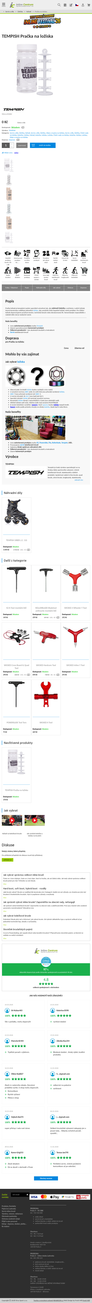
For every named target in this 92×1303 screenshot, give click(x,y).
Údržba (20, 11)
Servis (12, 332)
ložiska (35, 310)
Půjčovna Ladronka (9, 1209)
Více (4, 884)
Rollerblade (56, 443)
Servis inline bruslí (8, 1211)
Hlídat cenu (8, 153)
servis (22, 445)
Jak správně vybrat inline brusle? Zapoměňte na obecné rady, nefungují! (39, 902)
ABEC (27, 392)
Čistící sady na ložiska (61, 135)
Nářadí (28, 11)
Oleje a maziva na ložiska (55, 133)
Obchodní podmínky (9, 1216)
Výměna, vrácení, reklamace (12, 1214)
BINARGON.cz (58, 1300)
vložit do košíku (41, 145)
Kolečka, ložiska (23, 135)
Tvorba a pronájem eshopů (43, 1300)
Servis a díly (9, 11)
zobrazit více (79, 480)
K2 (38, 443)
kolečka (47, 407)
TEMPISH (12, 130)
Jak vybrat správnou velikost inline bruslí (23, 875)
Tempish (40, 326)
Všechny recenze (46, 1178)
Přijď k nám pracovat (9, 1221)
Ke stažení (5, 1226)
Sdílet (16, 153)
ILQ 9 (27, 396)
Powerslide (44, 443)
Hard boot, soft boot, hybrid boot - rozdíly (24, 888)
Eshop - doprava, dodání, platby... (14, 1224)
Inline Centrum (21, 5)
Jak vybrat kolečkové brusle (17, 916)
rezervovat (22, 145)
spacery (35, 405)
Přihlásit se (8, 860)
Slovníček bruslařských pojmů (17, 929)
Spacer (12, 407)
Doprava (12, 140)
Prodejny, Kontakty (9, 1206)
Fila (50, 443)
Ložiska (50, 135)
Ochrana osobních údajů (11, 1219)
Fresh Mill (86, 1300)
